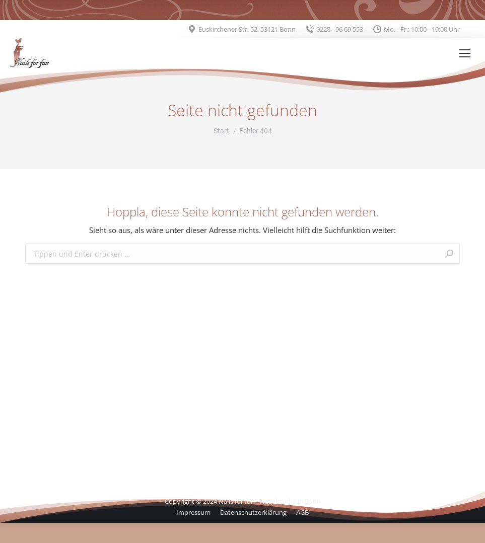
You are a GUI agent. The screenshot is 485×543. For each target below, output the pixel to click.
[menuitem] (193, 512)
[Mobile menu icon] (465, 53)
